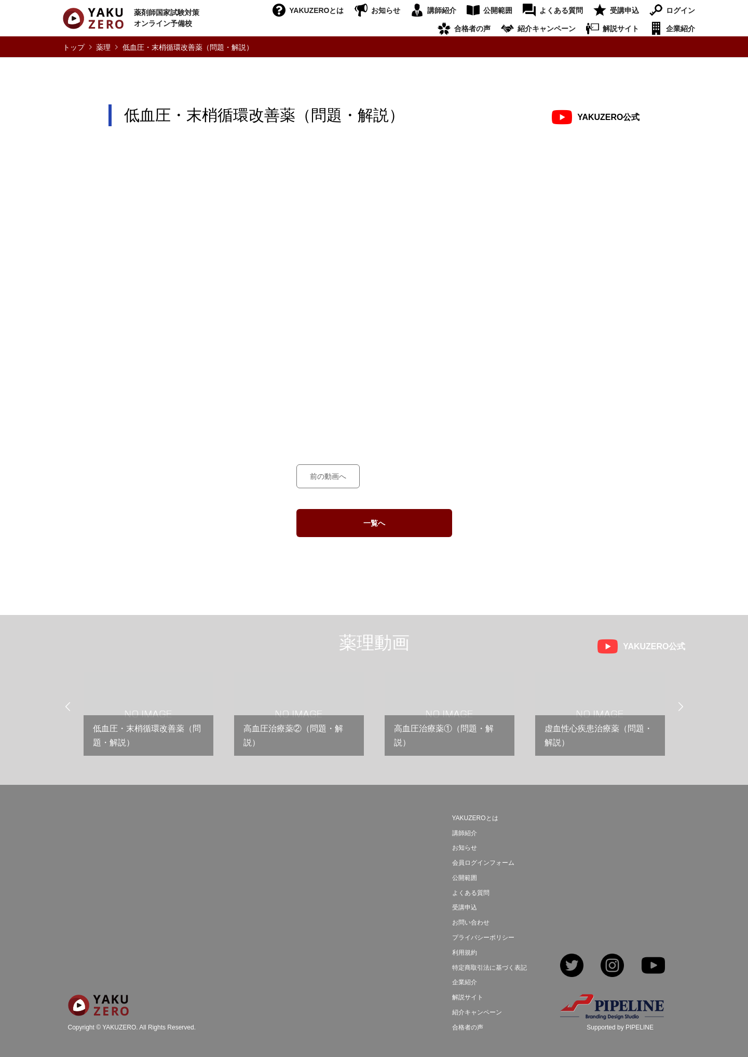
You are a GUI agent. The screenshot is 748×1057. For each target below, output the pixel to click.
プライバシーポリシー (483, 937)
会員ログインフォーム (483, 862)
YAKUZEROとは (316, 10)
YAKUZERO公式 (608, 117)
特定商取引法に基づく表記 (489, 967)
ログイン (680, 10)
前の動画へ (328, 476)
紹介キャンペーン (547, 28)
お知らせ (385, 10)
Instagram (612, 966)
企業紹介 (680, 28)
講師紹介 (441, 10)
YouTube (653, 966)
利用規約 (464, 952)
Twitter (571, 966)
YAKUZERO (119, 1028)
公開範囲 (497, 10)
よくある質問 (561, 10)
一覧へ (374, 523)
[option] (148, 718)
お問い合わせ (470, 922)
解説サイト (621, 28)
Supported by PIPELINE (620, 1027)
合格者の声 (472, 28)
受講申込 (624, 10)
